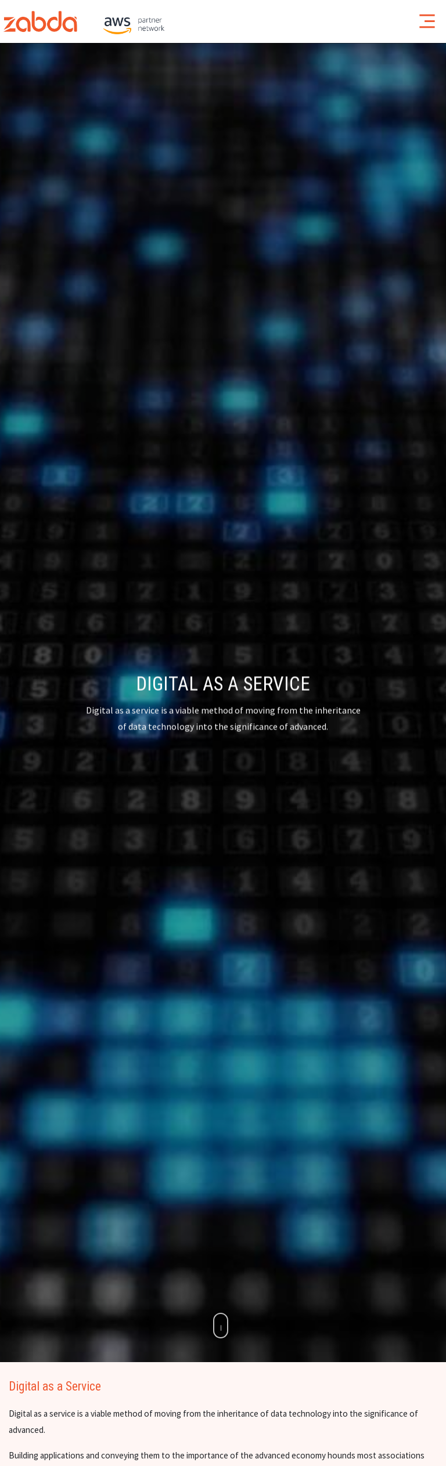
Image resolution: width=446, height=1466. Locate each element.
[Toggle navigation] (427, 21)
